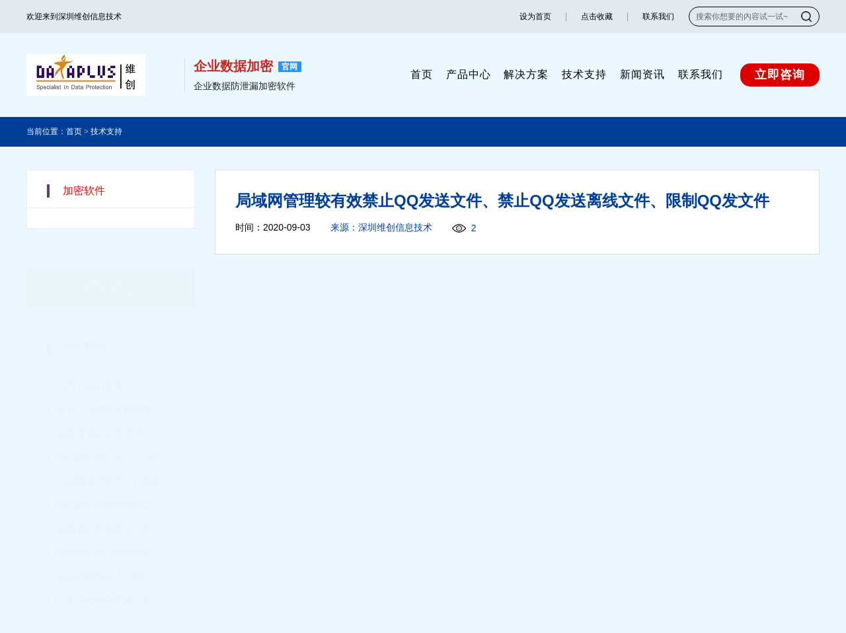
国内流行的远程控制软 (105, 533)
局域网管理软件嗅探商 (105, 485)
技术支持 (584, 74)
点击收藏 (597, 16)
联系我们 (658, 16)
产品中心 (468, 74)
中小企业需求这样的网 (105, 390)
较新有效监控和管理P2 (106, 414)
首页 (421, 74)
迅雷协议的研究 (91, 366)
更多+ (164, 327)
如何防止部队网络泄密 (105, 509)
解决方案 (526, 74)
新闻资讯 (642, 74)
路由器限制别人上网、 (105, 557)
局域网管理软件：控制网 (110, 462)
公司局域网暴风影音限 (105, 581)
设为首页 (535, 16)
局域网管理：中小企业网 (110, 438)
